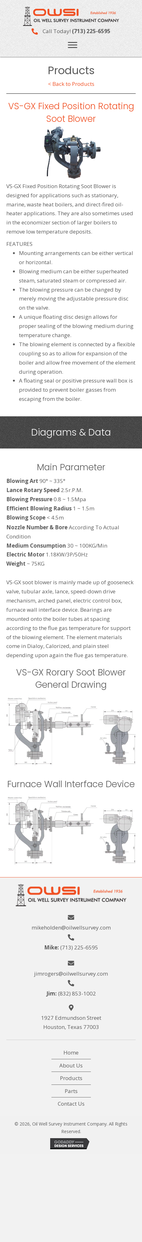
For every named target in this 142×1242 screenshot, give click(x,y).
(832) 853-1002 (77, 993)
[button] (72, 45)
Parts (71, 1091)
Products (71, 1078)
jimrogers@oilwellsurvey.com (71, 973)
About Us (71, 1065)
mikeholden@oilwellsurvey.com (71, 927)
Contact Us (71, 1103)
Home (71, 1052)
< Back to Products (71, 83)
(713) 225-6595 (79, 947)
